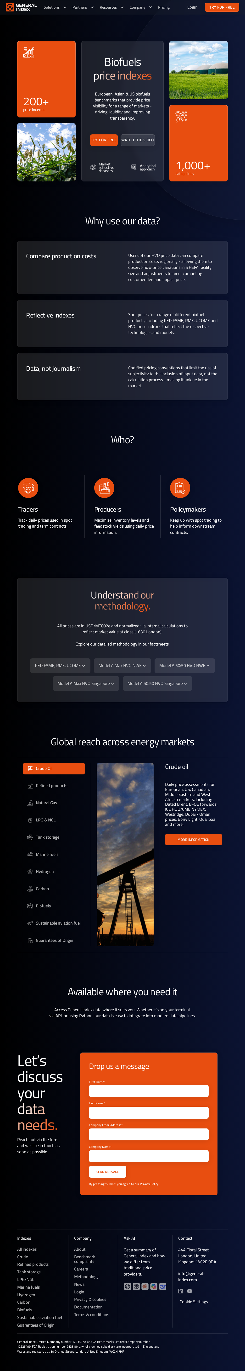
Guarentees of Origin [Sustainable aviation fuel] (36, 1326)
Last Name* (97, 1103)
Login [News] (79, 1293)
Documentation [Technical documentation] (88, 1308)
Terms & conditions (91, 1315)
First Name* (97, 1081)
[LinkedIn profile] (127, 1287)
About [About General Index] (79, 1250)
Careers (81, 1270)
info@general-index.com (191, 1278)
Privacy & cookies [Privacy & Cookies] (90, 1300)
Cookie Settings (194, 1303)
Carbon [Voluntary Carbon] (23, 1303)
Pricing (164, 7)
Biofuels (24, 1310)
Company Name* (100, 1146)
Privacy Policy (149, 1184)
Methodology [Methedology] (86, 1277)
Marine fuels (28, 1288)
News (79, 1285)
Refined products (33, 1265)
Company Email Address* (105, 1125)
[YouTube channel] (136, 1287)
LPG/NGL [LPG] (25, 1280)
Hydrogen (26, 1295)
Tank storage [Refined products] (29, 1272)
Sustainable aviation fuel (39, 1318)
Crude (22, 1257)
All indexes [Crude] (27, 1250)
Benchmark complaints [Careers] (84, 1260)
